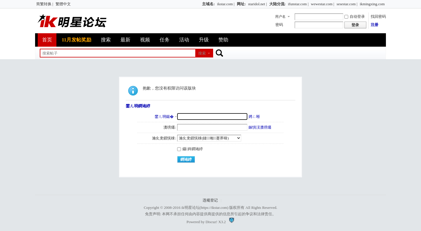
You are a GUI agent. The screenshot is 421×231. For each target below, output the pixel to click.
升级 (204, 40)
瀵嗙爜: (169, 127)
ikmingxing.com (372, 4)
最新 (125, 40)
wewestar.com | (322, 4)
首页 (47, 40)
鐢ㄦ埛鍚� (164, 116)
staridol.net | (257, 4)
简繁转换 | (44, 4)
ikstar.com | (226, 4)
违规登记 (210, 200)
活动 (184, 40)
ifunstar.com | (298, 4)
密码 (279, 24)
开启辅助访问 (199, 4)
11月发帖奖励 (76, 40)
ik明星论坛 (190, 207)
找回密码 (378, 16)
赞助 (223, 40)
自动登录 (354, 16)
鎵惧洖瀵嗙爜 (260, 127)
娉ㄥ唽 (254, 116)
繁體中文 (63, 4)
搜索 (106, 40)
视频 (145, 40)
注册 (374, 24)
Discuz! (211, 222)
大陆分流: (277, 4)
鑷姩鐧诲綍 (190, 149)
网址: (241, 4)
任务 (165, 40)
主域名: (208, 4)
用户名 (280, 17)
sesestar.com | (347, 4)
